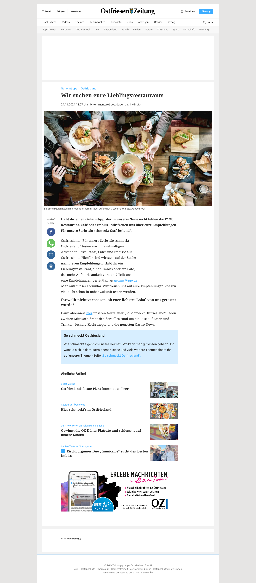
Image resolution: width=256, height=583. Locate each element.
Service (158, 22)
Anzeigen (143, 22)
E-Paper (61, 11)
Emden (137, 29)
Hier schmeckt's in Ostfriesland (86, 409)
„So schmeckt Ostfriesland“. (121, 355)
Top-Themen (49, 29)
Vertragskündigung (140, 569)
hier (89, 313)
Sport (176, 29)
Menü (46, 11)
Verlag (171, 22)
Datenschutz (88, 569)
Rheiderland (110, 29)
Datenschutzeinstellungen (167, 569)
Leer (97, 29)
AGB (76, 569)
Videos (66, 22)
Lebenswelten (97, 22)
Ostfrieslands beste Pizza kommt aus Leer (95, 388)
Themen (79, 22)
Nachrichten (49, 22)
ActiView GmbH (144, 572)
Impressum (103, 569)
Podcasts (116, 22)
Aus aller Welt (83, 29)
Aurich (125, 29)
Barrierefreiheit (119, 569)
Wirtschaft (189, 29)
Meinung (204, 29)
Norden (149, 29)
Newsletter (76, 11)
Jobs (130, 22)
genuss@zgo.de (125, 280)
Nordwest (66, 29)
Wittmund (162, 29)
